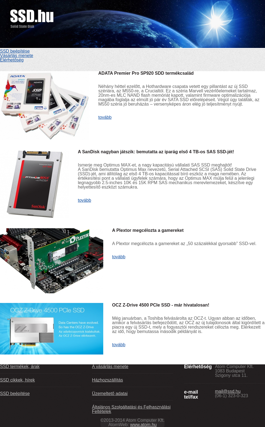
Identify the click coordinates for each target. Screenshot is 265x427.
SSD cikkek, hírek (17, 380)
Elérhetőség (11, 60)
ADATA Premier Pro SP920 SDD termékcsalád (146, 73)
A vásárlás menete (110, 366)
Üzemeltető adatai (110, 393)
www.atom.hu (143, 424)
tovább (105, 117)
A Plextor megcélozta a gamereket (148, 230)
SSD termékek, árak (19, 366)
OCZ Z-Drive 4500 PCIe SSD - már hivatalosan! (160, 305)
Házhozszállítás (107, 380)
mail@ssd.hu (228, 391)
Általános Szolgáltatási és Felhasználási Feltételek (131, 409)
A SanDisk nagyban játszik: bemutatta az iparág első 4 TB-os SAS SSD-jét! (156, 151)
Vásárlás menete (16, 55)
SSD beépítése (15, 51)
